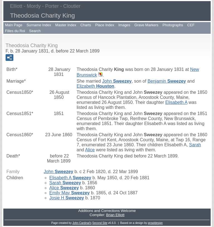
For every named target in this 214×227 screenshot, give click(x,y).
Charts (85, 25)
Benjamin (166, 81)
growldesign (155, 222)
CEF (190, 25)
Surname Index (38, 25)
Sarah (195, 144)
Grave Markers (146, 25)
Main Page (13, 25)
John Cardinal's (82, 222)
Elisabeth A (176, 102)
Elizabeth (95, 86)
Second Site (99, 222)
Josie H (66, 197)
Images (124, 25)
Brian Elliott (115, 215)
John (117, 81)
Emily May (69, 192)
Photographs (172, 25)
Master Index (65, 25)
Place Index (104, 25)
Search (35, 31)
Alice (90, 149)
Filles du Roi (15, 31)
